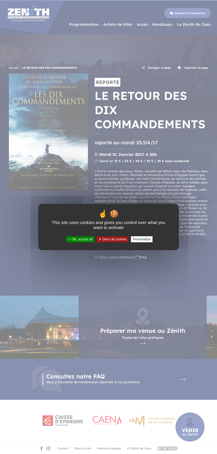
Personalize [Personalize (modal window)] (141, 239)
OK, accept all (80, 239)
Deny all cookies (113, 239)
